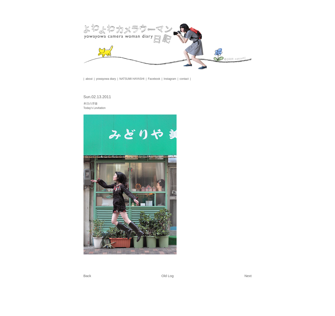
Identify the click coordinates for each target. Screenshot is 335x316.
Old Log (167, 276)
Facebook (154, 78)
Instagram (170, 78)
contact (184, 78)
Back (87, 276)
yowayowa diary (106, 78)
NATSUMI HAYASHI (131, 78)
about (89, 78)
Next (248, 276)
